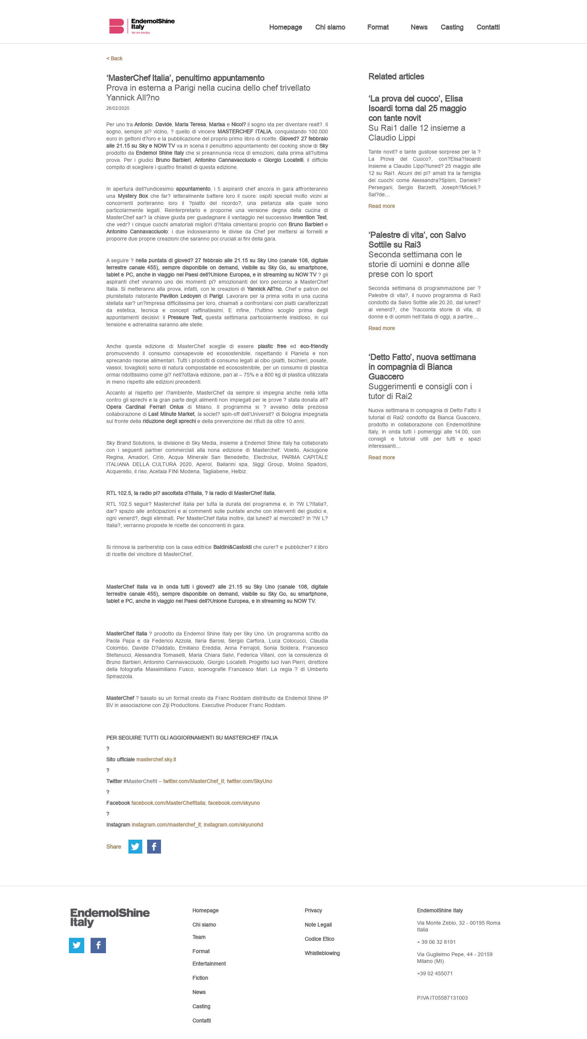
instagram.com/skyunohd (233, 824)
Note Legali (318, 924)
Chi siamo (330, 27)
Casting (452, 27)
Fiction (200, 978)
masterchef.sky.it (156, 759)
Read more (381, 206)
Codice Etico (319, 939)
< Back (114, 58)
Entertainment (209, 963)
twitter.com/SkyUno (249, 781)
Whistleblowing (322, 953)
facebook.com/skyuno (234, 803)
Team (199, 937)
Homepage (285, 27)
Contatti (488, 27)
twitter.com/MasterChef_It (193, 781)
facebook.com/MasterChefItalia (168, 803)
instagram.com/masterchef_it (166, 824)
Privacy (313, 910)
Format (378, 27)
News (419, 27)
